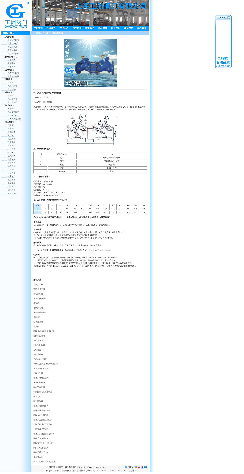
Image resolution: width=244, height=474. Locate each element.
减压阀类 (11, 139)
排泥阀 (36, 303)
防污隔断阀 (38, 401)
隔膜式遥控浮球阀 (40, 452)
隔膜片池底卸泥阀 (40, 415)
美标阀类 (11, 183)
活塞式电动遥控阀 (40, 378)
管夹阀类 (11, 176)
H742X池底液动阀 (40, 368)
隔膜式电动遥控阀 (40, 438)
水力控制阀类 (13, 73)
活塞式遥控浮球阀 (40, 429)
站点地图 (132, 470)
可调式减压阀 (39, 289)
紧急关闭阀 (38, 308)
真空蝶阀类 (12, 47)
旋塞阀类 (11, 159)
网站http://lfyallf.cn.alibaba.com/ (98, 250)
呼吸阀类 (11, 142)
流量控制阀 (38, 284)
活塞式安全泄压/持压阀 (43, 420)
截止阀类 (11, 135)
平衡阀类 (11, 146)
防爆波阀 (37, 396)
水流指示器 (38, 457)
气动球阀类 (12, 86)
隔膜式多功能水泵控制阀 (43, 331)
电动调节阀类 (13, 115)
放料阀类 (11, 152)
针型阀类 (11, 169)
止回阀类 (11, 149)
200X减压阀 (38, 340)
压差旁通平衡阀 (40, 312)
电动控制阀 (38, 373)
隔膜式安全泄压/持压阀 (43, 443)
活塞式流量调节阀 (40, 406)
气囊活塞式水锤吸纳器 (42, 392)
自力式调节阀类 (14, 119)
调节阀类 (11, 109)
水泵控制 (37, 317)
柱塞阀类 (11, 173)
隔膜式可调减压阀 (40, 448)
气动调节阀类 (13, 112)
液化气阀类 (12, 193)
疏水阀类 (11, 163)
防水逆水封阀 (39, 387)
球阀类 (10, 82)
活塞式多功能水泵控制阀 (43, 434)
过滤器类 (11, 132)
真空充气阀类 (13, 40)
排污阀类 (11, 166)
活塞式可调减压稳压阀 (42, 424)
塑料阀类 (11, 63)
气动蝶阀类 (12, 99)
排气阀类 (11, 190)
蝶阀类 (10, 95)
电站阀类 (11, 180)
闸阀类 (10, 125)
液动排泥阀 (38, 322)
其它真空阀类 (13, 54)
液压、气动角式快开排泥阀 (44, 462)
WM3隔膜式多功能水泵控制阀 (45, 364)
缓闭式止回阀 (39, 336)
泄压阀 (36, 326)
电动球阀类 (12, 89)
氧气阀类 (11, 156)
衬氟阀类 (11, 67)
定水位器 (37, 350)
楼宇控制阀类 (13, 76)
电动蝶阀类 (12, 102)
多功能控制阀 (39, 382)
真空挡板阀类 (13, 43)
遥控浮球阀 (38, 294)
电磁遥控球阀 (39, 345)
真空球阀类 (12, 50)
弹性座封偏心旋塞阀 (41, 410)
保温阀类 (11, 187)
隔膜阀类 (11, 60)
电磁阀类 (11, 128)
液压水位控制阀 (40, 298)
